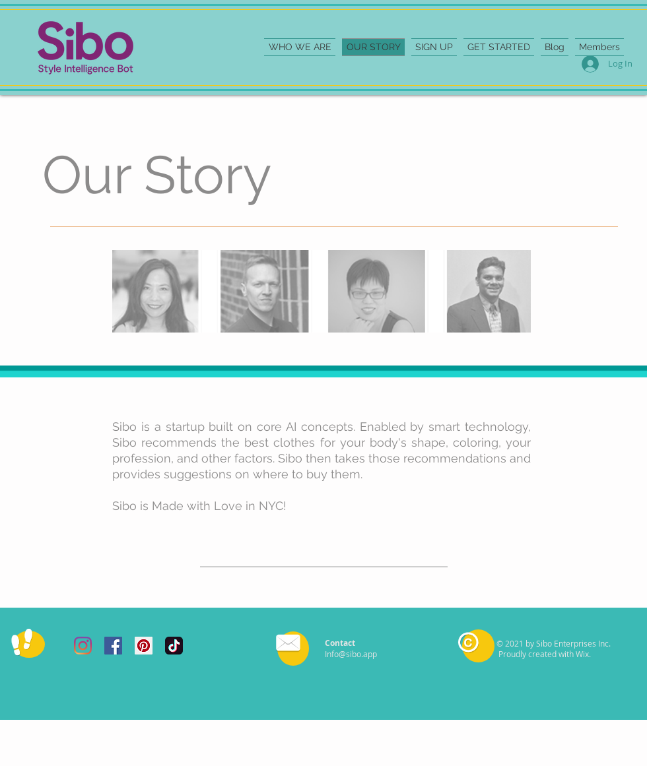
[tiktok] (174, 645)
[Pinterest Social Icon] (144, 645)
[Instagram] (83, 645)
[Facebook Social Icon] (113, 645)
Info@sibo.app (351, 654)
